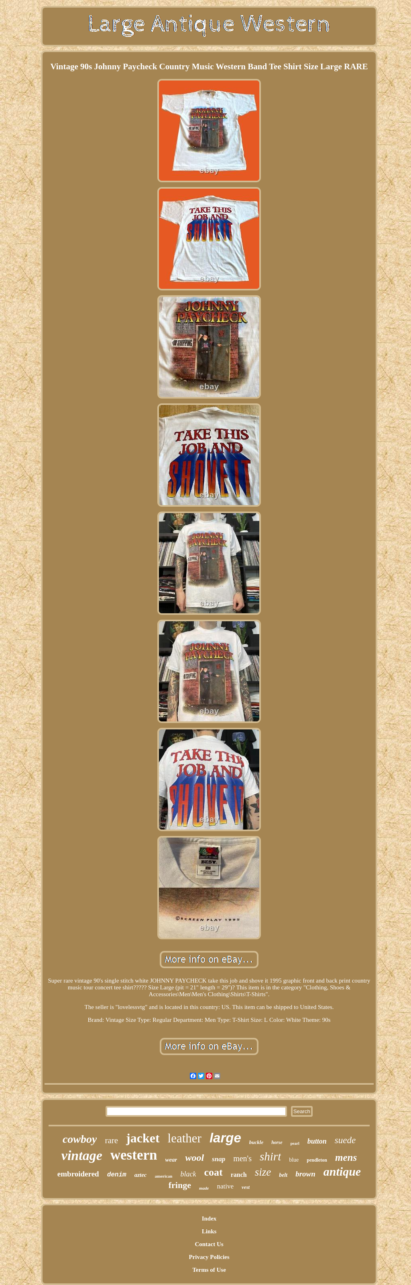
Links (209, 1231)
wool (194, 1157)
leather (184, 1138)
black (188, 1174)
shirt (270, 1156)
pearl (295, 1143)
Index (209, 1218)
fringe (180, 1185)
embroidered (78, 1174)
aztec (140, 1175)
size (263, 1172)
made (204, 1188)
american (163, 1176)
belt (283, 1175)
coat (213, 1172)
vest (246, 1187)
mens (346, 1157)
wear (171, 1159)
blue (294, 1160)
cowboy (80, 1139)
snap (218, 1159)
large (225, 1137)
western (133, 1155)
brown (305, 1174)
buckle (256, 1142)
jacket (143, 1138)
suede (345, 1140)
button (317, 1141)
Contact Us (209, 1244)
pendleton (317, 1160)
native (225, 1186)
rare (111, 1140)
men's (242, 1158)
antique (342, 1171)
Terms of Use (209, 1270)
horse (276, 1142)
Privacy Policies (209, 1257)
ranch (239, 1174)
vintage (81, 1155)
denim (116, 1174)
